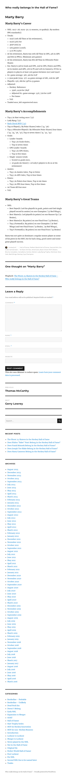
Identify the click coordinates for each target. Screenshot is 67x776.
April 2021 (11, 563)
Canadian (13, 252)
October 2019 (13, 612)
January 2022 (13, 536)
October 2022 (13, 509)
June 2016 (11, 672)
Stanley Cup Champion (25, 254)
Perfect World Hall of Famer (39, 247)
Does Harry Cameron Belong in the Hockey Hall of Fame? (31, 451)
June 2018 (11, 657)
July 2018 (11, 654)
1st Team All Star (25, 250)
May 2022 (11, 524)
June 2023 (11, 488)
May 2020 (11, 597)
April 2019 (11, 630)
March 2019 (12, 633)
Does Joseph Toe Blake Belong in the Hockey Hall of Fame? (32, 448)
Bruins (7, 252)
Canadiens (22, 252)
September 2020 (14, 585)
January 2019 (13, 639)
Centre (28, 252)
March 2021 (12, 566)
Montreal (54, 252)
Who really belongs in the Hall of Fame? (31, 7)
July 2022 (11, 518)
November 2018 (14, 642)
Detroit (34, 252)
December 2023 (14, 472)
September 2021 (14, 548)
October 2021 (13, 545)
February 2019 (13, 636)
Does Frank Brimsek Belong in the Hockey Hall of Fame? (31, 445)
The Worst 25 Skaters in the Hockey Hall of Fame (28, 439)
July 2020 (11, 591)
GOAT (9, 718)
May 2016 (11, 675)
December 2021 (13, 539)
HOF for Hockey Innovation (19, 727)
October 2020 (13, 581)
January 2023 (13, 503)
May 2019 (11, 627)
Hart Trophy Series (15, 724)
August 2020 (12, 588)
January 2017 (12, 663)
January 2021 (12, 572)
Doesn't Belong (14, 708)
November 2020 (14, 578)
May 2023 (11, 491)
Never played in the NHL (17, 742)
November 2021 (14, 542)
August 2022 (12, 515)
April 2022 (11, 527)
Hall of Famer (24, 247)
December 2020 (14, 575)
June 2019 (11, 624)
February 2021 (13, 569)
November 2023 (14, 475)
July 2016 (11, 669)
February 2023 (13, 500)
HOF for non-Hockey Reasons (20, 730)
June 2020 (11, 594)
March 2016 (12, 682)
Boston (54, 250)
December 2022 (14, 506)
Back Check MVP (46, 250)
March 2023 (12, 497)
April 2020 (11, 600)
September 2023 (14, 481)
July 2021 (11, 554)
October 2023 (13, 478)
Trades (10, 763)
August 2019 (12, 618)
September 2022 (14, 512)
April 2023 (11, 494)
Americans (35, 250)
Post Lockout (13, 754)
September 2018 (14, 648)
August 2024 (12, 469)
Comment (10, 303)
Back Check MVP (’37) (16, 123)
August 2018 (12, 651)
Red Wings (13, 254)
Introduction (12, 733)
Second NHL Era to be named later (22, 760)
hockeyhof (12, 247)
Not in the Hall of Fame (17, 745)
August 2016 (12, 666)
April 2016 (11, 678)
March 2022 (12, 530)
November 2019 (14, 609)
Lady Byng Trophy (43, 252)
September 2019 (14, 615)
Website (9, 356)
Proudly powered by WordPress (45, 772)
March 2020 (12, 603)
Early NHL (11, 712)
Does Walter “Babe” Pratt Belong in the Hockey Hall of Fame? (33, 442)
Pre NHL (11, 757)
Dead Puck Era (13, 705)
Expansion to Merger (16, 715)
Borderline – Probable (16, 699)
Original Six (12, 748)
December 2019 (14, 606)
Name (8, 335)
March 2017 (12, 660)
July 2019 (11, 621)
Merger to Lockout (15, 739)
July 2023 (11, 484)
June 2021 (11, 557)
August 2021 (12, 551)
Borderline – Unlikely (16, 702)
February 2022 (13, 533)
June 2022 (11, 521)
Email (8, 346)
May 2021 (11, 560)
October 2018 (13, 645)
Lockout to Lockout (15, 736)
